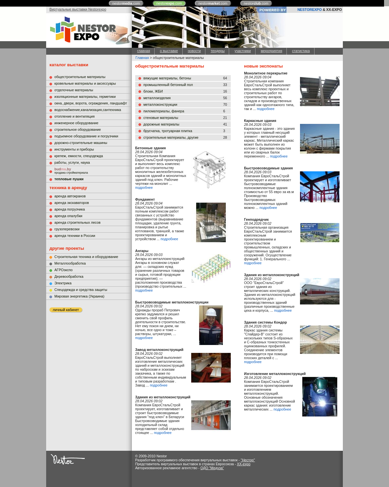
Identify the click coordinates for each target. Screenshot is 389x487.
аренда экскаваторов (71, 203)
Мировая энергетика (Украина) (79, 296)
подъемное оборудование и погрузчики (86, 136)
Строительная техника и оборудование (86, 257)
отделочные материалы (73, 90)
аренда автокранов (70, 196)
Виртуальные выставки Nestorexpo (77, 9)
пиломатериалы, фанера (163, 111)
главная (143, 51)
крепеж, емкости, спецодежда (78, 156)
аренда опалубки (68, 216)
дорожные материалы (161, 124)
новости (194, 51)
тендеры (217, 51)
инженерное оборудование (76, 123)
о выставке (169, 51)
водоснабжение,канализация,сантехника (87, 110)
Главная (142, 58)
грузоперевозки (66, 229)
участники (242, 51)
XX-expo (244, 464)
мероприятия (271, 51)
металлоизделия (156, 98)
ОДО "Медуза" (212, 468)
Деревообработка (68, 276)
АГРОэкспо (63, 270)
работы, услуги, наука (72, 162)
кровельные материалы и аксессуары (85, 83)
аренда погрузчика (69, 209)
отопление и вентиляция (74, 116)
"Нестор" (248, 460)
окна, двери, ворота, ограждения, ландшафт (90, 103)
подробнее (144, 187)
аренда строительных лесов (77, 222)
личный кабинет (66, 310)
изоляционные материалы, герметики (85, 97)
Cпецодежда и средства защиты (80, 290)
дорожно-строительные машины (80, 143)
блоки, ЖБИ (153, 91)
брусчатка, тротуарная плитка (167, 131)
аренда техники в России (74, 236)
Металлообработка (70, 263)
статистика (301, 51)
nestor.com (126, 3)
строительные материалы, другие (170, 137)
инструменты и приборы (74, 149)
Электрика (63, 283)
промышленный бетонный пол (168, 85)
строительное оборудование (77, 129)
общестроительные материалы (79, 77)
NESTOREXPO (309, 10)
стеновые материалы (160, 118)
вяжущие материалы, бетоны (167, 78)
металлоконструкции (160, 104)
